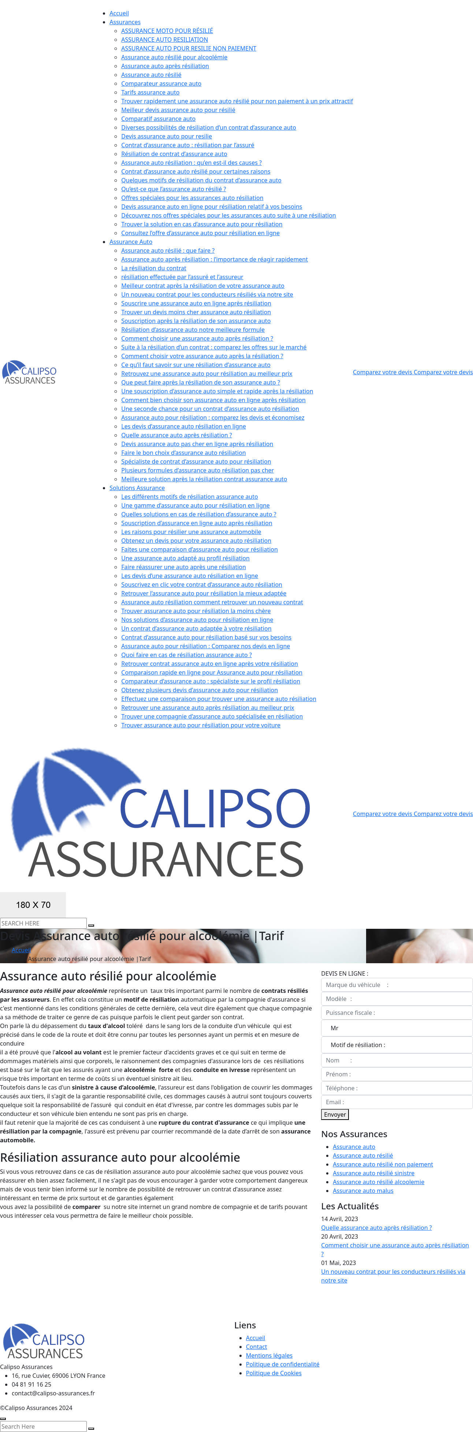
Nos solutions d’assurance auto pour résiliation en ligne (197, 620)
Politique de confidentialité (283, 1364)
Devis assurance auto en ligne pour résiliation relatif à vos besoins (211, 207)
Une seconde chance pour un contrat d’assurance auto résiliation (210, 409)
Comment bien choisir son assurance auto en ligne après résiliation (213, 400)
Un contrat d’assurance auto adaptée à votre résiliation (196, 628)
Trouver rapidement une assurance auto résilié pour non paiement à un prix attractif (237, 101)
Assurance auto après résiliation (165, 66)
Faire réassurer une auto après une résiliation (183, 567)
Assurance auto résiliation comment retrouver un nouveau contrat (212, 602)
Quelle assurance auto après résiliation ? (176, 435)
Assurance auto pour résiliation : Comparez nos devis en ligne (205, 646)
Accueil (119, 13)
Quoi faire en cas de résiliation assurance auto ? (186, 655)
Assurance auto (354, 1147)
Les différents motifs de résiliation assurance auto (189, 497)
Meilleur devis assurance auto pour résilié (178, 110)
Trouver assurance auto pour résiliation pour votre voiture (200, 725)
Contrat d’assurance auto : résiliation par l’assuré (187, 145)
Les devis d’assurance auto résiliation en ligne (183, 426)
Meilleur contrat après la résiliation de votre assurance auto (202, 286)
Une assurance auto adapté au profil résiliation (185, 558)
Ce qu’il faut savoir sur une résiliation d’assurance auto (196, 365)
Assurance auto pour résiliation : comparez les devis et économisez (212, 417)
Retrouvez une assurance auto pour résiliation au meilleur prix (206, 374)
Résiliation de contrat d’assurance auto (174, 154)
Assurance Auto (130, 242)
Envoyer (335, 1114)
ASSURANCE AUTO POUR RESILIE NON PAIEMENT (188, 48)
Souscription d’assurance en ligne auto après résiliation (196, 523)
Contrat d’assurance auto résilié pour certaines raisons (195, 171)
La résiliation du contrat (153, 268)
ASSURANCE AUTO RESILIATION (164, 40)
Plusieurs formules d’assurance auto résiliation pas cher (197, 470)
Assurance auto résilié (151, 75)
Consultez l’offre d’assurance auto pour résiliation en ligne (200, 233)
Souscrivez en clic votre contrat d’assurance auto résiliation (201, 584)
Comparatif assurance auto (158, 119)
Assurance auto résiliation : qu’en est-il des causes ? (191, 163)
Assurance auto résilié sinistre (373, 1173)
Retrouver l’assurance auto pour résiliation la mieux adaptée (203, 593)
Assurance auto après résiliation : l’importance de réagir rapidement (214, 259)
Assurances (125, 22)
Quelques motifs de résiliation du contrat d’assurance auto (201, 180)
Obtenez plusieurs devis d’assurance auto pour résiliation (199, 690)
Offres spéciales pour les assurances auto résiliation (192, 198)
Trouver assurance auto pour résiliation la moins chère (196, 611)
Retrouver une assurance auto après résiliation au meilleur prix (207, 708)
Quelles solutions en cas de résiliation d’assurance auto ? (198, 514)
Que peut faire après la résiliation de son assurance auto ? (200, 382)
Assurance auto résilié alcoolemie (378, 1182)
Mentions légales (269, 1355)
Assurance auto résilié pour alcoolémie (174, 57)
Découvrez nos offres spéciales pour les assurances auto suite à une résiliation (228, 215)
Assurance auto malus (363, 1191)
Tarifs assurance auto (150, 92)
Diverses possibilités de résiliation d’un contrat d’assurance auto (208, 127)
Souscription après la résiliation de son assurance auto (196, 321)
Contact (256, 1347)
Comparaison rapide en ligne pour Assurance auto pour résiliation (211, 672)
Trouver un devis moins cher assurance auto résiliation (196, 312)
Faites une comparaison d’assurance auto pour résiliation (199, 549)
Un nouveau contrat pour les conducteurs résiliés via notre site (207, 294)
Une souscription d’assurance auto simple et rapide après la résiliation (217, 391)
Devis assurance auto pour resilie (166, 136)
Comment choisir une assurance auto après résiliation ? (197, 338)
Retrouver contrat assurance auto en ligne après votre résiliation (209, 664)
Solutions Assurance (137, 488)
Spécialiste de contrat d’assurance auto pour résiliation (196, 461)
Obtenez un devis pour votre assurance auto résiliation (196, 541)
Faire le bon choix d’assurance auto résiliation (183, 453)
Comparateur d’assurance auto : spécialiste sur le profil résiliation (210, 681)
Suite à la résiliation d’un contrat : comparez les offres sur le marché (213, 347)
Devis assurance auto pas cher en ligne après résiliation (197, 444)
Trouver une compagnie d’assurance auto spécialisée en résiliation (212, 716)
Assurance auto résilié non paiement (383, 1164)
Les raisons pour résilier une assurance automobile (191, 532)
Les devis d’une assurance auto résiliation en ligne (189, 576)
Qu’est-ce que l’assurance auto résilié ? (173, 189)
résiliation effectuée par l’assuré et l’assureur (182, 277)
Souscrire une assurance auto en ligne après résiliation (196, 303)
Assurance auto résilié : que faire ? (168, 250)
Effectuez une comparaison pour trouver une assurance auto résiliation (218, 699)
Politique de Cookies (274, 1373)
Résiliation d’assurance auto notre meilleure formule (193, 330)
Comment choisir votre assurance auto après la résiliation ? (202, 356)
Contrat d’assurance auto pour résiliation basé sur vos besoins (206, 637)
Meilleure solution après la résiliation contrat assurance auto (204, 479)
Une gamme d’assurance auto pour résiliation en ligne (195, 505)
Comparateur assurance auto (161, 83)
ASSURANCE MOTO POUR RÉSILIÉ (167, 31)
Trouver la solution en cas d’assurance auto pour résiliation (201, 224)
